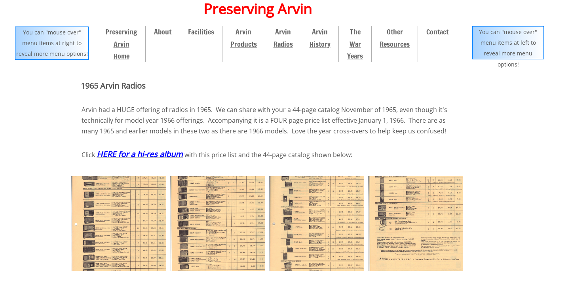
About (162, 32)
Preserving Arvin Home (121, 44)
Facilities (201, 32)
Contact (437, 32)
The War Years (355, 44)
